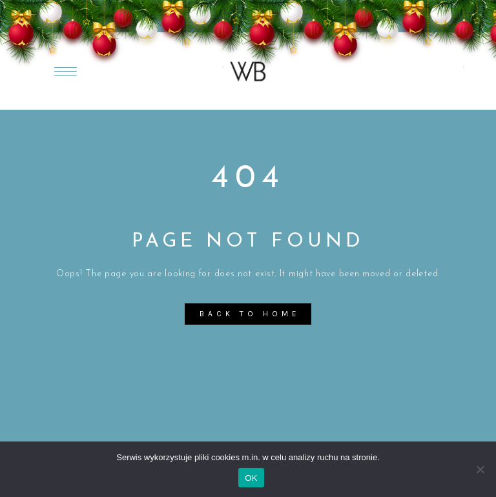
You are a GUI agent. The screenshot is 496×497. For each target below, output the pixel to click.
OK (251, 478)
